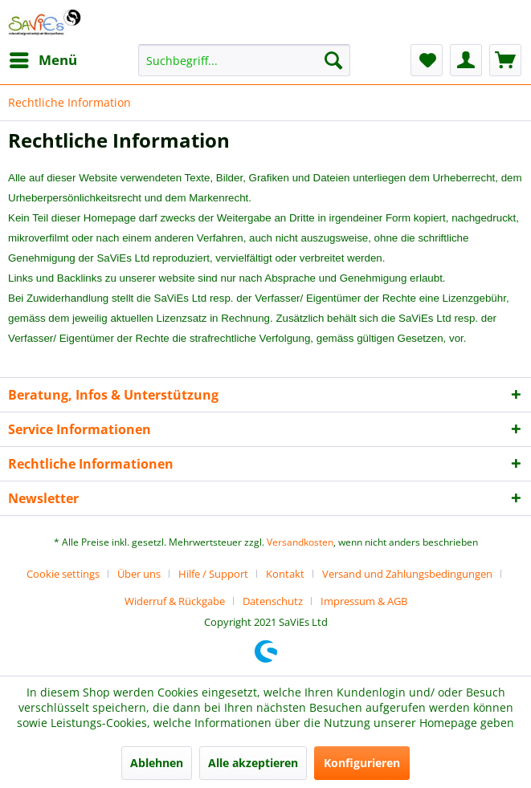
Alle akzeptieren (253, 762)
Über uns (139, 574)
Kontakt (285, 574)
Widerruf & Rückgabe (175, 601)
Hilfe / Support (213, 574)
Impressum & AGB (364, 601)
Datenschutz (273, 601)
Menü (43, 58)
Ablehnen (156, 762)
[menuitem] (42, 60)
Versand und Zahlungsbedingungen (407, 574)
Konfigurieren (362, 762)
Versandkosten (300, 542)
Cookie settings (63, 574)
